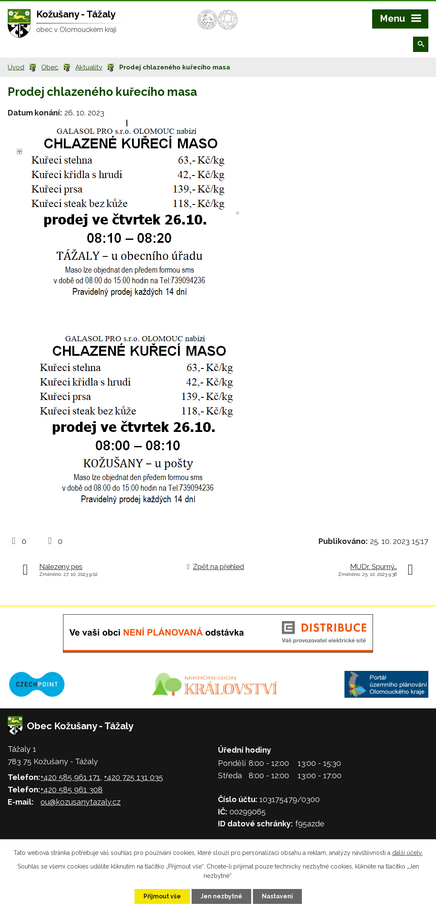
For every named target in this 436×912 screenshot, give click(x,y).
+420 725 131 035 (133, 777)
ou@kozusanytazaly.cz (80, 801)
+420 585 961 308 (71, 789)
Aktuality (88, 67)
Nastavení (277, 896)
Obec (49, 67)
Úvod (16, 67)
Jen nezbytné (221, 896)
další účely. (407, 852)
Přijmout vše (162, 896)
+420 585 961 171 (70, 777)
